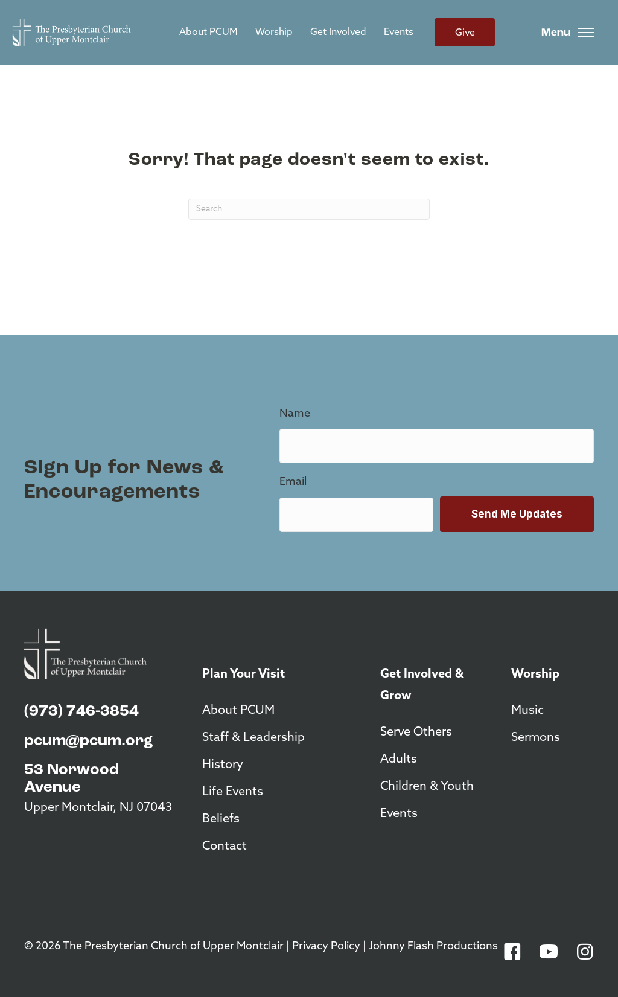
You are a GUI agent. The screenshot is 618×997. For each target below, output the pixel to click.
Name (294, 414)
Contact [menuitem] (224, 847)
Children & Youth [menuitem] (427, 787)
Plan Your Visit (243, 674)
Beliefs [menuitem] (221, 819)
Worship (535, 674)
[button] (512, 952)
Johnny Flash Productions (433, 946)
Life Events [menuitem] (232, 792)
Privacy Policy (326, 946)
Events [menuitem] (398, 32)
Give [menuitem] (465, 33)
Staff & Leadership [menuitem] (253, 738)
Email (293, 482)
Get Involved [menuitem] (338, 32)
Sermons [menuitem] (535, 738)
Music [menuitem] (527, 711)
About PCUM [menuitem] (208, 32)
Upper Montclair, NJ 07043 (98, 808)
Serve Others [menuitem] (416, 732)
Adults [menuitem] (398, 760)
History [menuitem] (222, 765)
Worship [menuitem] (274, 32)
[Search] (309, 209)
